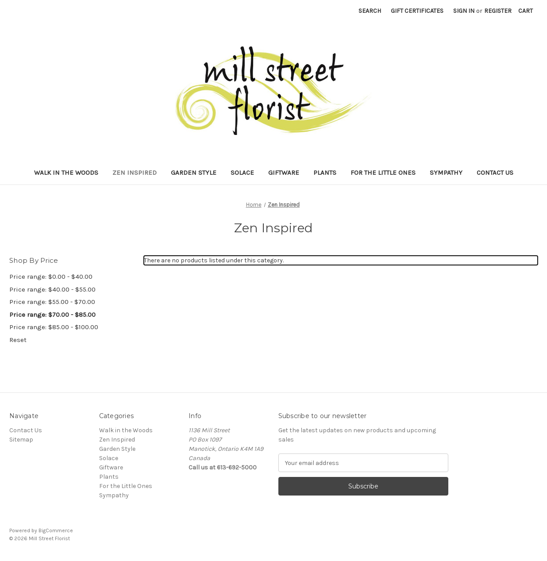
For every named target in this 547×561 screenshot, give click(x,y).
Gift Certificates (417, 11)
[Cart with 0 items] (525, 11)
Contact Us (495, 173)
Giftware (283, 173)
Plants (324, 173)
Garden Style (193, 173)
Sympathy (446, 173)
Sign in (463, 11)
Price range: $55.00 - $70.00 (52, 302)
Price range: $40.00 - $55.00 (52, 289)
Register (498, 11)
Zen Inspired (134, 173)
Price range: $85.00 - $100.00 (53, 327)
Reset (18, 340)
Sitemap (21, 439)
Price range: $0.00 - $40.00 (50, 276)
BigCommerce (56, 530)
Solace (242, 173)
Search (369, 11)
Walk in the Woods (66, 173)
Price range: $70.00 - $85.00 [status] (52, 315)
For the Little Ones (383, 173)
